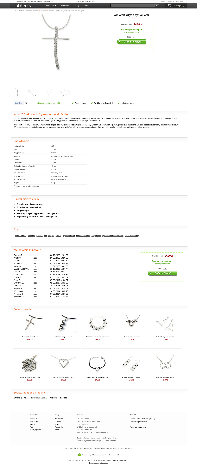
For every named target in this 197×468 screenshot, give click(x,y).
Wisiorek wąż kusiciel (131, 337)
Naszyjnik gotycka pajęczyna (29, 377)
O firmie (58, 421)
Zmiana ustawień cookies (98, 463)
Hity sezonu (34, 421)
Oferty (76, 6)
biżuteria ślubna (83, 236)
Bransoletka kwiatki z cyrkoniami (97, 337)
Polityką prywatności (120, 460)
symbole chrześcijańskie (112, 236)
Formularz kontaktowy (138, 427)
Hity (86, 6)
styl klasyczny (69, 236)
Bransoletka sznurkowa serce (97, 377)
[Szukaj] (132, 5)
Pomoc (163, 1)
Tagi (31, 427)
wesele (40, 236)
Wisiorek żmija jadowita (63, 337)
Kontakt (171, 1)
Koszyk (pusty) (35, 430)
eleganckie (96, 236)
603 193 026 (140, 419)
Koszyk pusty (178, 6)
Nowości (65, 6)
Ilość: (129, 37)
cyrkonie (31, 236)
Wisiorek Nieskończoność (165, 377)
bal (45, 236)
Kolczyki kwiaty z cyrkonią (131, 377)
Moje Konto (180, 1)
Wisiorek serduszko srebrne (63, 377)
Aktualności (59, 419)
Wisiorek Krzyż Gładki (30, 337)
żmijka (58, 236)
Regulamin (59, 427)
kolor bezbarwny (132, 236)
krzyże (51, 236)
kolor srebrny (20, 236)
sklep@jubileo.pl (141, 422)
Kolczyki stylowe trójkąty (165, 337)
